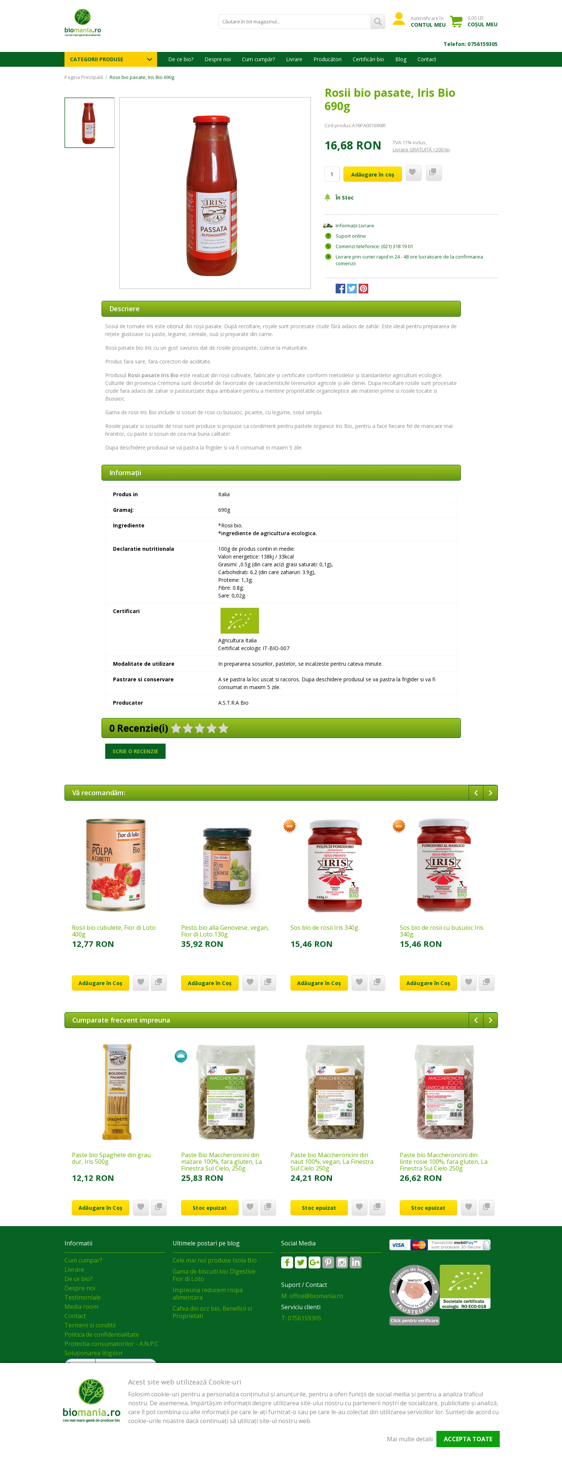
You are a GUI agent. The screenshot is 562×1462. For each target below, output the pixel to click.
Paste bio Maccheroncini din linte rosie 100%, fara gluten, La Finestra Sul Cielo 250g (444, 1162)
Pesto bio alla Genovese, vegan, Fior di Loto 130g (225, 931)
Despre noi (217, 59)
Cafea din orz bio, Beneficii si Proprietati (212, 1312)
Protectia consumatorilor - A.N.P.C (111, 1344)
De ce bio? (180, 59)
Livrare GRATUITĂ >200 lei (421, 149)
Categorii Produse (96, 59)
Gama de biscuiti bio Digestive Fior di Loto (214, 1275)
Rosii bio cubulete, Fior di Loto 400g (114, 931)
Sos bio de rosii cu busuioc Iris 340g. (441, 931)
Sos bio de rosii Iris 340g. (324, 927)
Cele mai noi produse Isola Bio (215, 1260)
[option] (215, 193)
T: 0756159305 (301, 1318)
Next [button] (490, 793)
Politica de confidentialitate (101, 1334)
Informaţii (125, 472)
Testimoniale (82, 1297)
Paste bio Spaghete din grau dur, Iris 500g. (111, 1158)
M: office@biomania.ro (312, 1296)
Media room (81, 1307)
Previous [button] (476, 793)
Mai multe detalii (410, 1439)
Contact (427, 59)
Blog (400, 59)
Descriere (124, 308)
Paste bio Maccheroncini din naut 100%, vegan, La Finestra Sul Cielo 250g (331, 1162)
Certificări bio (368, 59)
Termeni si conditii (90, 1325)
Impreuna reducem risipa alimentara (208, 1293)
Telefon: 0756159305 (470, 43)
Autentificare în (428, 21)
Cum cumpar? (83, 1260)
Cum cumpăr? (258, 59)
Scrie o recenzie (135, 751)
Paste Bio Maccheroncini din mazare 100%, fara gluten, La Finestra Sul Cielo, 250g (221, 1162)
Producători (327, 59)
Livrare (294, 59)
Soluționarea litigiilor (93, 1353)
